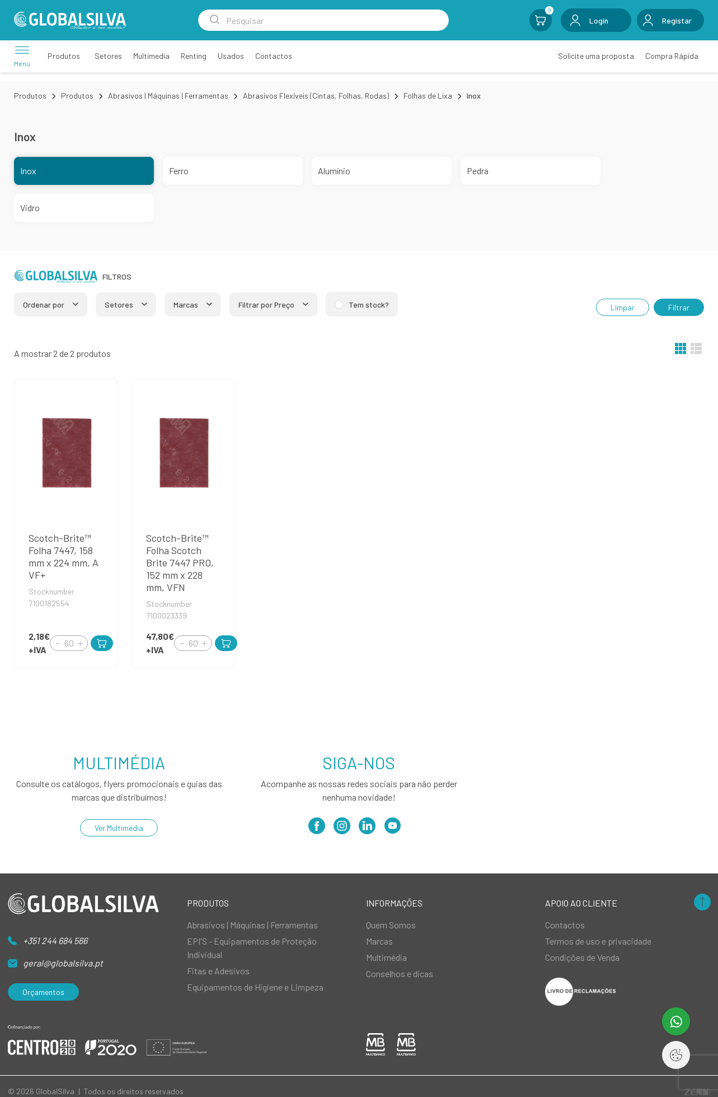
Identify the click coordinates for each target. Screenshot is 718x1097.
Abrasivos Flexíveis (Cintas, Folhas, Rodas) (316, 95)
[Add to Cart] (102, 643)
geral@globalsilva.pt (63, 962)
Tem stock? (369, 304)
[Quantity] (68, 643)
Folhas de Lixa (427, 95)
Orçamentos (43, 992)
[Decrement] (57, 643)
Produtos (30, 95)
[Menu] (22, 55)
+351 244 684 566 (55, 940)
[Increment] (80, 643)
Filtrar (678, 307)
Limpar (623, 307)
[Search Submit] (214, 20)
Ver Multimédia (119, 828)
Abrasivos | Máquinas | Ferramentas (168, 95)
